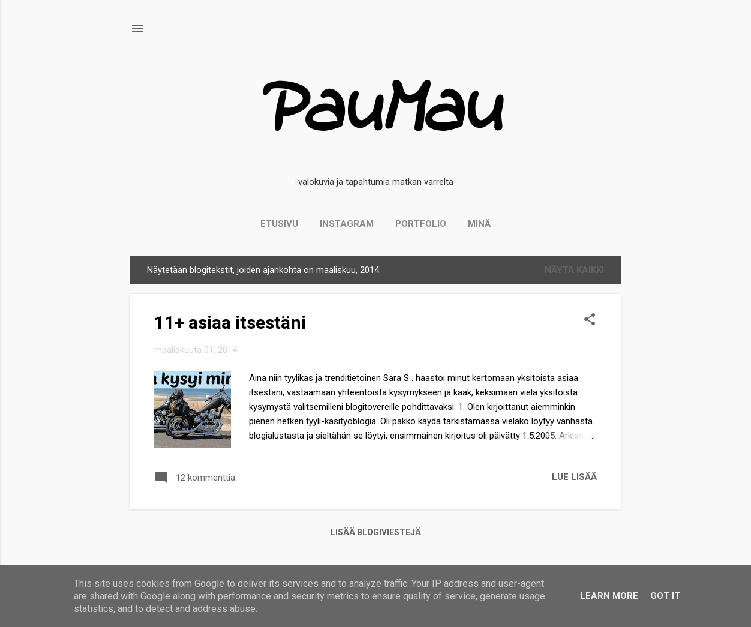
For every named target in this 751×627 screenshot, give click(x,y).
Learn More (609, 595)
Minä (479, 223)
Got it (665, 595)
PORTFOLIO (420, 223)
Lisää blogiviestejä (376, 532)
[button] (589, 320)
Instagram (347, 223)
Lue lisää (574, 477)
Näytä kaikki (574, 270)
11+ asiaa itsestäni (230, 322)
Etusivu (279, 223)
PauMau (376, 112)
